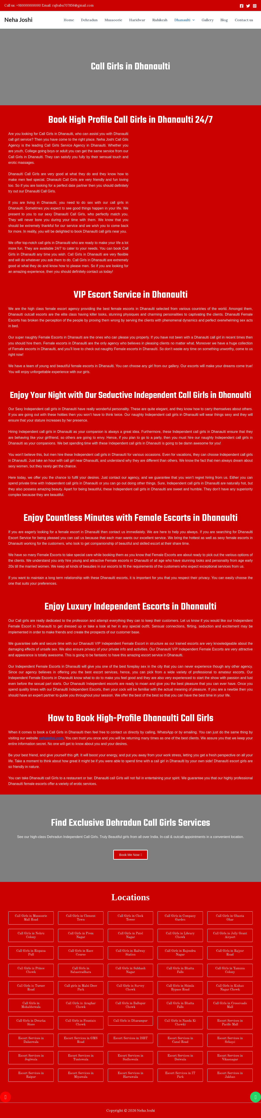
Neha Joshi (18, 19)
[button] (184, 20)
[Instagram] (255, 6)
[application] (192, 20)
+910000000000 (28, 5)
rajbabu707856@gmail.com (73, 5)
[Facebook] (242, 6)
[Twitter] (248, 6)
